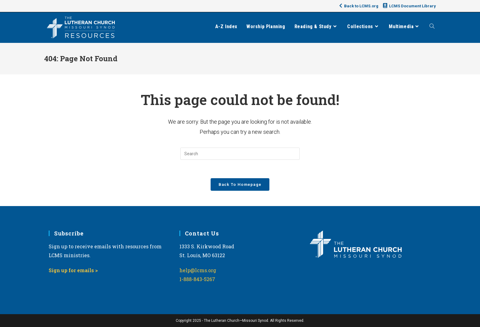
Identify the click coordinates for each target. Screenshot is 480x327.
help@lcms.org (197, 270)
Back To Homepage (240, 184)
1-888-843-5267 (197, 279)
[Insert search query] (240, 154)
